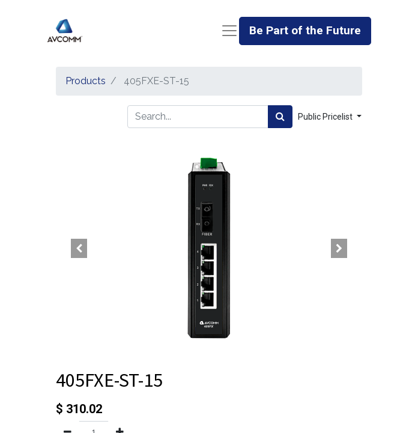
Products (85, 81)
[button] (79, 248)
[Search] (280, 116)
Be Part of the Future (305, 30)
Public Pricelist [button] (326, 116)
